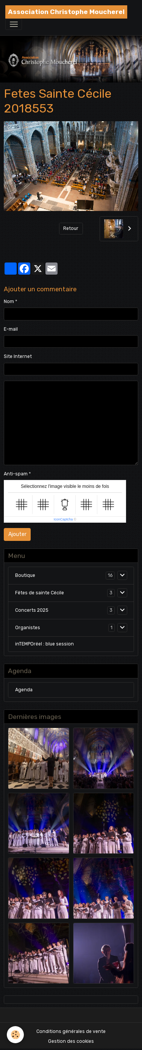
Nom (9, 301)
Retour (70, 228)
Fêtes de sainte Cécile (39, 592)
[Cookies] (15, 1034)
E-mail (11, 329)
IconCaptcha (63, 519)
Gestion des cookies (71, 1041)
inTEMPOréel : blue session (44, 644)
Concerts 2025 (31, 610)
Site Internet (18, 356)
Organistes (27, 627)
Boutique (25, 575)
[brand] (66, 12)
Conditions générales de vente (71, 1031)
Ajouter (17, 534)
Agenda (24, 689)
